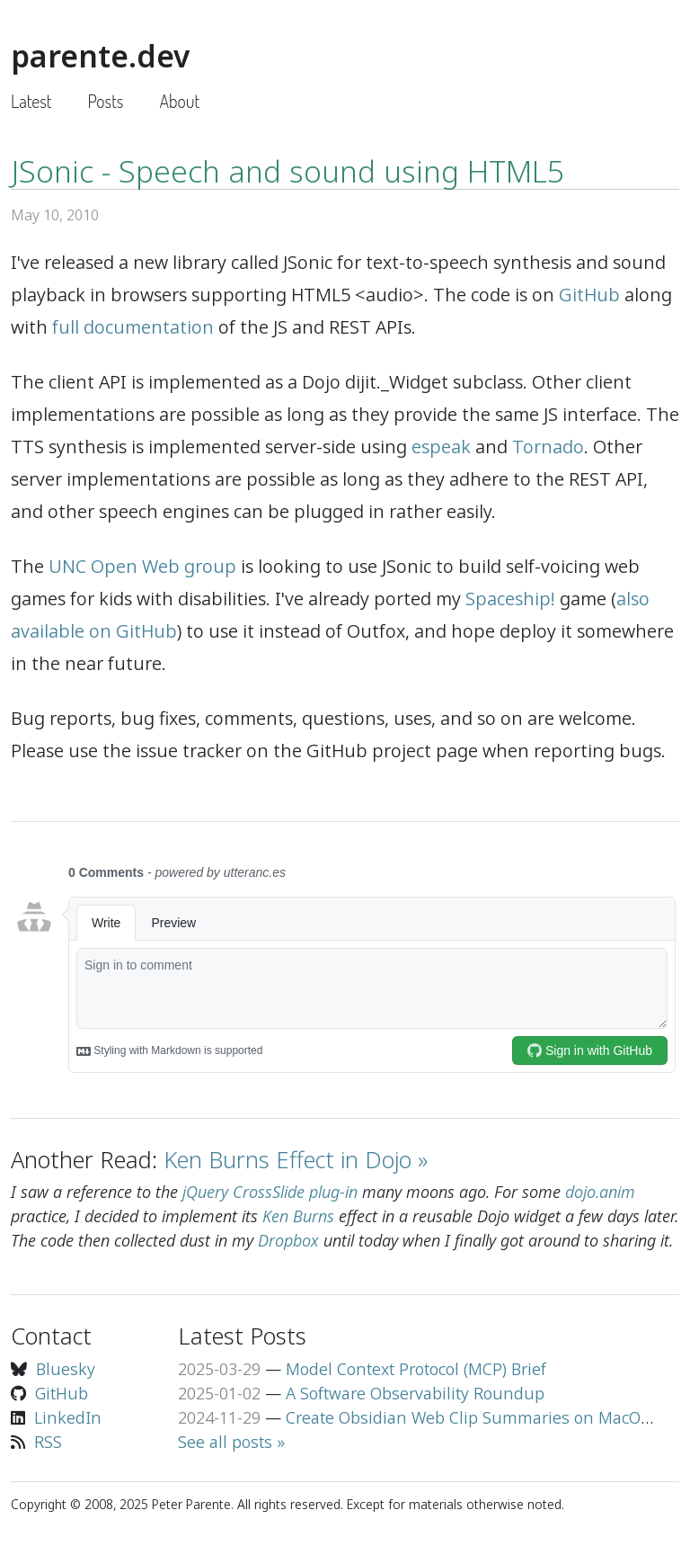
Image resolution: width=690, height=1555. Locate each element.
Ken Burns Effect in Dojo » (296, 1159)
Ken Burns (298, 1216)
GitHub (589, 294)
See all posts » (231, 1441)
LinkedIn (68, 1417)
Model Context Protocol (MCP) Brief (416, 1369)
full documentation (133, 327)
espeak (441, 446)
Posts (105, 100)
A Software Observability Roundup (415, 1393)
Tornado (548, 446)
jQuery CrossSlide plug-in (270, 1191)
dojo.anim (600, 1191)
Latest (31, 100)
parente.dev (100, 55)
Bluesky (65, 1369)
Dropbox (288, 1240)
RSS (48, 1441)
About (179, 100)
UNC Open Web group (142, 566)
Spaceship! (510, 598)
